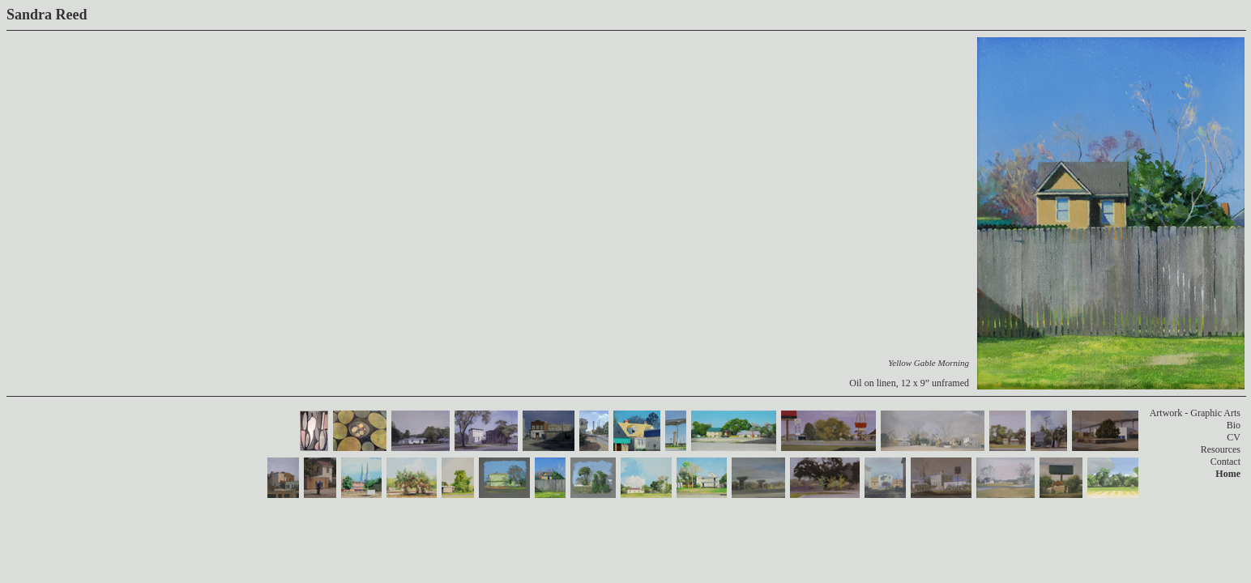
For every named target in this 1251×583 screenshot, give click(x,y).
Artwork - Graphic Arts (1195, 413)
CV (1233, 437)
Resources (1220, 449)
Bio (1233, 425)
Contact (1225, 461)
